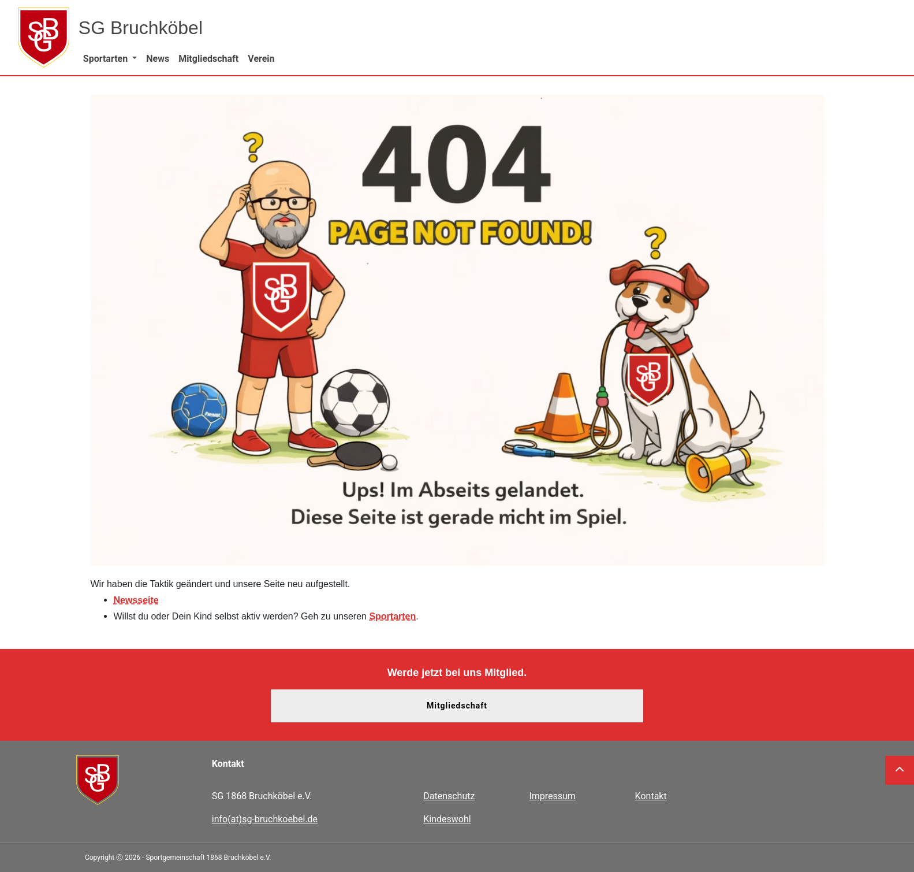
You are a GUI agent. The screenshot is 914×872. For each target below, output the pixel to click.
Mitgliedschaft (457, 705)
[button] (110, 59)
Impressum (552, 796)
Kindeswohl (447, 819)
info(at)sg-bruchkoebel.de (265, 819)
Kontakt (651, 796)
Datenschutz (449, 796)
